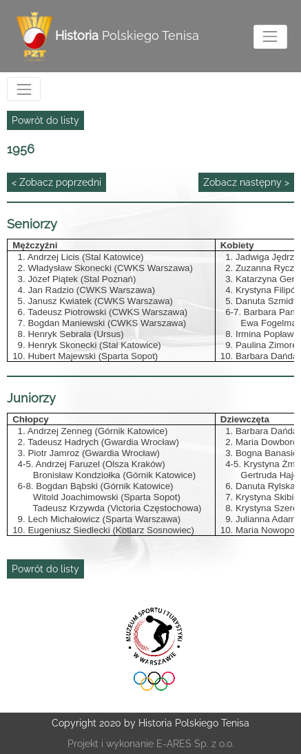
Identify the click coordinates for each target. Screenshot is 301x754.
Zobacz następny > (246, 182)
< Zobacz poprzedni (56, 182)
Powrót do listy (45, 120)
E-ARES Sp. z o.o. (195, 743)
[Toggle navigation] (270, 37)
